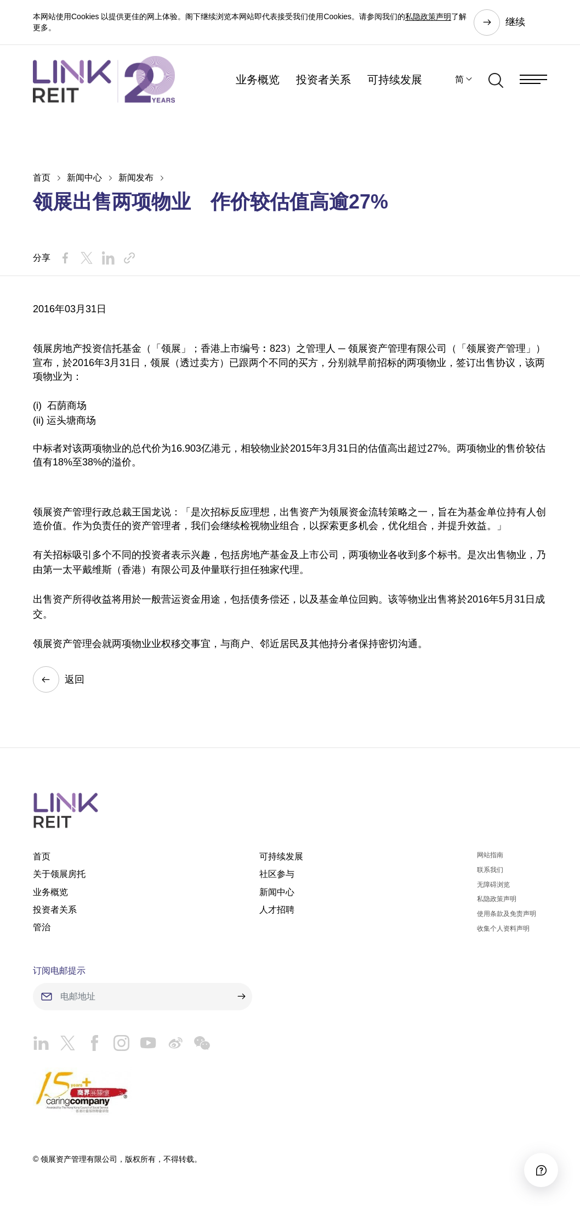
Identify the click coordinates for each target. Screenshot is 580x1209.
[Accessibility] (541, 1170)
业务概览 (258, 79)
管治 (41, 927)
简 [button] (459, 79)
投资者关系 (323, 79)
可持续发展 (394, 79)
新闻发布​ (135, 177)
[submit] (241, 996)
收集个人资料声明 (503, 928)
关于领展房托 (59, 874)
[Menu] (533, 79)
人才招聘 (276, 909)
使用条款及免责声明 (506, 914)
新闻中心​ (84, 177)
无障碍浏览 (493, 885)
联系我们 (490, 870)
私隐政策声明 (428, 16)
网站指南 (490, 855)
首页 (41, 177)
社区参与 (276, 874)
